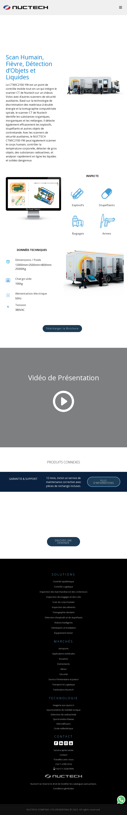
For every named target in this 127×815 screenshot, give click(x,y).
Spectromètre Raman (63, 719)
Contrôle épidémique (63, 581)
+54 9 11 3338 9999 (64, 768)
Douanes (63, 658)
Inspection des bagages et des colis (63, 596)
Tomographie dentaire (64, 612)
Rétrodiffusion (64, 723)
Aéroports (63, 648)
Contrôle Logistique (63, 586)
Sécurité (63, 674)
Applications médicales (63, 653)
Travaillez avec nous (63, 759)
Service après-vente (63, 750)
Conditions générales (63, 788)
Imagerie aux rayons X (63, 705)
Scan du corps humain (63, 602)
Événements (63, 663)
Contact (63, 754)
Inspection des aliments (63, 607)
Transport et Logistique (63, 684)
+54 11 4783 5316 (63, 764)
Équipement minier (63, 632)
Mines (63, 669)
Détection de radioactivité (63, 714)
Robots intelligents (64, 622)
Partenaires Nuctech (63, 689)
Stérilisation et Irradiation (63, 627)
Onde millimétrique (63, 728)
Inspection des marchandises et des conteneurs (63, 591)
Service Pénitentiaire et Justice (63, 679)
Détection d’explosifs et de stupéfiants (63, 617)
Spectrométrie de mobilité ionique (63, 709)
